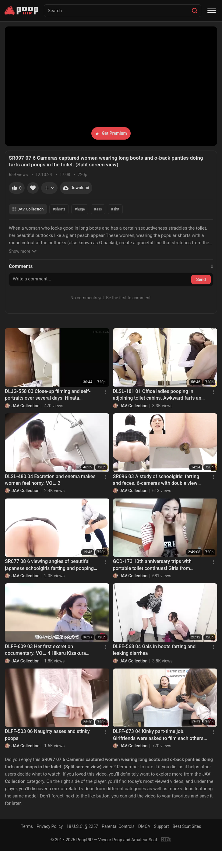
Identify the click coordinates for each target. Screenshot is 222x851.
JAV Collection (28, 209)
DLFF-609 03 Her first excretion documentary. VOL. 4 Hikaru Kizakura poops (45, 650)
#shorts (59, 209)
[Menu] (211, 10)
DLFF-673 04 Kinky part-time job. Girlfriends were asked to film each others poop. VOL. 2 (158, 735)
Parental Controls (118, 826)
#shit (115, 209)
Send (201, 279)
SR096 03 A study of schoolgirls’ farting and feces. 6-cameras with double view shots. (156, 480)
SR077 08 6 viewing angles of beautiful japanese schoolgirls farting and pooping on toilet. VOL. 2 (49, 565)
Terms (27, 826)
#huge (80, 209)
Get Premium (111, 133)
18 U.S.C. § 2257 (82, 826)
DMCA (144, 826)
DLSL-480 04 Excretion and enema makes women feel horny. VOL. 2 (50, 480)
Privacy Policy (50, 826)
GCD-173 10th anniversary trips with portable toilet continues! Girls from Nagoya (152, 565)
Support (161, 826)
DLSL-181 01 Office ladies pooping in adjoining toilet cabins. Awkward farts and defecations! (158, 395)
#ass (98, 209)
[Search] (195, 11)
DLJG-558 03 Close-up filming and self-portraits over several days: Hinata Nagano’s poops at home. (47, 395)
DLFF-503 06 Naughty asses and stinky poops (47, 734)
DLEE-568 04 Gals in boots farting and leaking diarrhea (154, 650)
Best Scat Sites (187, 826)
